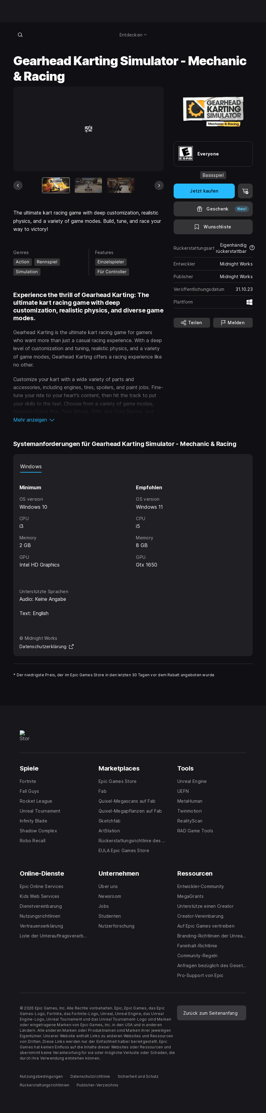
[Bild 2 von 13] (88, 185)
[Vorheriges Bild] (18, 185)
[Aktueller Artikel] (56, 185)
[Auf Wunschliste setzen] (213, 226)
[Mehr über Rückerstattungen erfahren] (252, 248)
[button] (88, 420)
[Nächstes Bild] (159, 185)
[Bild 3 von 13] (121, 185)
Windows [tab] (31, 466)
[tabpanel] (133, 525)
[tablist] (133, 466)
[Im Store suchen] (20, 34)
